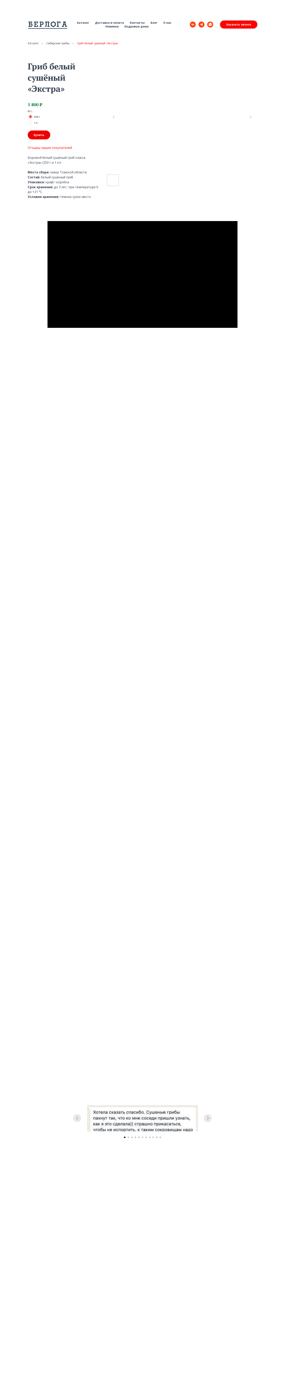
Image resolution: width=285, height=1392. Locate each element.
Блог (154, 23)
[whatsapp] (210, 24)
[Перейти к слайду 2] (128, 1137)
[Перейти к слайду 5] (139, 1137)
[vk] (193, 24)
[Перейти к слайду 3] (132, 1137)
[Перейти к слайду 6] (142, 1137)
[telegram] (201, 24)
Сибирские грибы (57, 43)
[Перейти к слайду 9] (153, 1137)
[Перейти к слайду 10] (157, 1137)
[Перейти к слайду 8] (149, 1137)
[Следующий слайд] (250, 117)
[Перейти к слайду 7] (146, 1137)
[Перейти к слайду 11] (160, 1137)
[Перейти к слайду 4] (135, 1137)
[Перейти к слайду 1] (124, 1137)
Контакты (137, 23)
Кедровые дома (136, 26)
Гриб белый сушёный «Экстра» (97, 43)
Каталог (83, 23)
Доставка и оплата (109, 23)
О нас (167, 23)
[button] (238, 24)
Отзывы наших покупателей (50, 148)
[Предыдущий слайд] (114, 117)
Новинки (112, 26)
